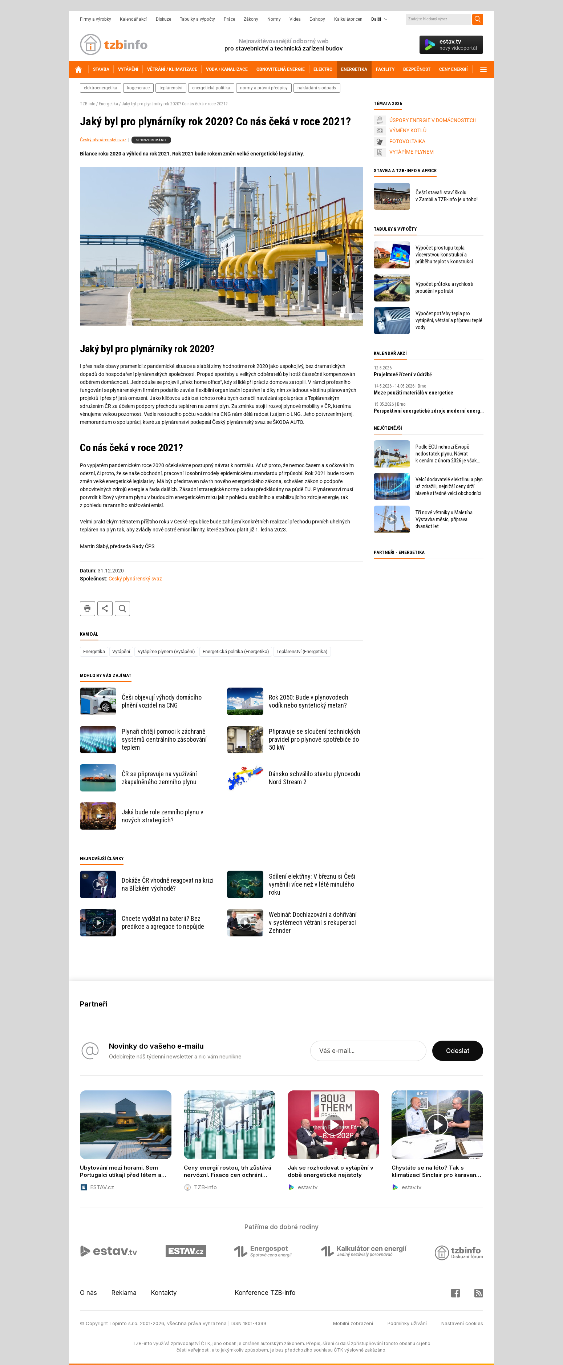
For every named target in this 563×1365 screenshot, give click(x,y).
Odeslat (457, 1050)
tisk (87, 609)
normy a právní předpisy (264, 87)
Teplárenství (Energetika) (302, 651)
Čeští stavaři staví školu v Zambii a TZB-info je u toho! (447, 196)
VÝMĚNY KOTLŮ (407, 130)
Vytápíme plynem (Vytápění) (166, 651)
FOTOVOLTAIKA (407, 141)
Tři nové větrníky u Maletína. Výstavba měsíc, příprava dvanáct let (445, 519)
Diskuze (163, 19)
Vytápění (121, 651)
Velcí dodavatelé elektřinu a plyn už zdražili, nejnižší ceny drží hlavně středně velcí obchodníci (449, 486)
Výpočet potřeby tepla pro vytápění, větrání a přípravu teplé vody (449, 320)
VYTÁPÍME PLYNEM (411, 152)
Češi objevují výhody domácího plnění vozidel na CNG (162, 701)
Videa (295, 19)
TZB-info (87, 103)
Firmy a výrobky (95, 19)
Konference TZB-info (265, 1292)
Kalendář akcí (133, 19)
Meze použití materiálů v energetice (413, 393)
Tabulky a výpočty (197, 19)
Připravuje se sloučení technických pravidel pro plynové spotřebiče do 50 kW (314, 739)
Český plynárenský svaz (103, 139)
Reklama (124, 1292)
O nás (88, 1292)
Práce (229, 19)
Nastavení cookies (462, 1323)
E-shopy (317, 19)
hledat (122, 609)
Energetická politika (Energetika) (236, 651)
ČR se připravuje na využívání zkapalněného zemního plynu (159, 778)
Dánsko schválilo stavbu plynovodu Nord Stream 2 (314, 778)
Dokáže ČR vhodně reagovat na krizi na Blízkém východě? (168, 884)
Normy (274, 19)
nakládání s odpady (316, 87)
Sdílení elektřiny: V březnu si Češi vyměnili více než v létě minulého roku (312, 884)
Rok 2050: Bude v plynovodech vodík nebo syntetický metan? (308, 701)
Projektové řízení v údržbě (403, 374)
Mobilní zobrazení (353, 1323)
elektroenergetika (100, 87)
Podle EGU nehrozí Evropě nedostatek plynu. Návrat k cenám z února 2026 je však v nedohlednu (446, 453)
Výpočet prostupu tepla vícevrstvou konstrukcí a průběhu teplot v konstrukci (444, 254)
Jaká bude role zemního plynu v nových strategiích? (162, 816)
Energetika (108, 103)
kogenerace (138, 87)
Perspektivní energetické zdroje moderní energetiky (428, 411)
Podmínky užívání (407, 1323)
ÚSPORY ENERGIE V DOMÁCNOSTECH (433, 120)
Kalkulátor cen (348, 19)
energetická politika (211, 87)
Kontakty (164, 1292)
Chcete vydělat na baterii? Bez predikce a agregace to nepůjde (163, 922)
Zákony (251, 19)
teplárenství (170, 87)
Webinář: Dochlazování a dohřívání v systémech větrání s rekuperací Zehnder (313, 922)
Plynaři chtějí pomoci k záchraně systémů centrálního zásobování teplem (164, 739)
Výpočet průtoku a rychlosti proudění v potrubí (444, 287)
